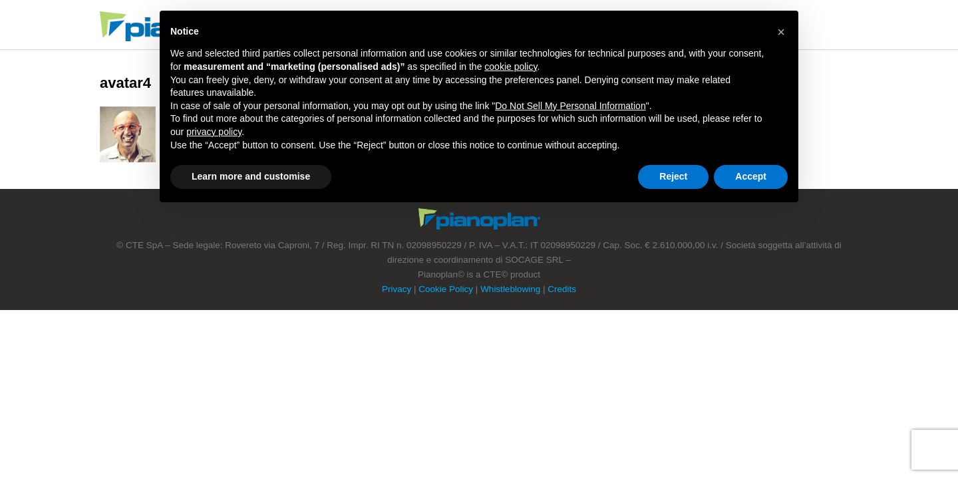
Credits (562, 289)
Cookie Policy (445, 289)
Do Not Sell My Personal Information (570, 105)
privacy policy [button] (213, 131)
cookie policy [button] (510, 66)
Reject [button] (673, 176)
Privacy (396, 289)
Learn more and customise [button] (251, 176)
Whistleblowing (510, 289)
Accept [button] (750, 176)
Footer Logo (479, 219)
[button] (781, 32)
